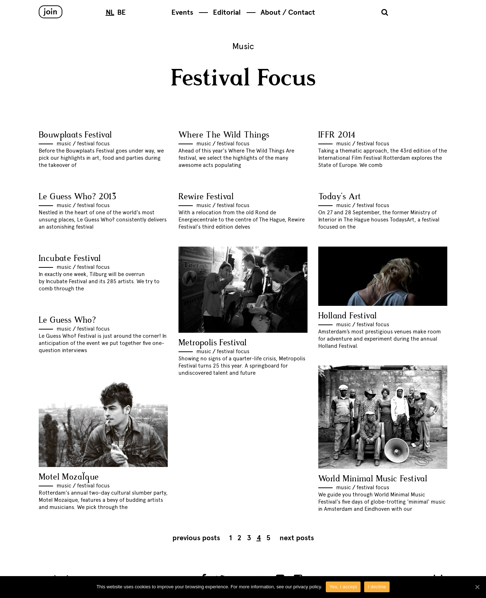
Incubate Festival (70, 258)
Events (182, 12)
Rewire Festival (206, 196)
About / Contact (288, 12)
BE (121, 12)
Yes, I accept (343, 586)
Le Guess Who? (67, 320)
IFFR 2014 (337, 135)
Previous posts (196, 537)
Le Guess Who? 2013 (77, 196)
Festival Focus (93, 143)
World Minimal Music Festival (372, 479)
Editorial (227, 12)
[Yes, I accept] (477, 586)
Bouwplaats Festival (75, 135)
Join (50, 12)
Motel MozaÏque (69, 477)
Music (64, 143)
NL (110, 12)
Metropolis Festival (212, 343)
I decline (377, 586)
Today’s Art (339, 196)
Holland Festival (347, 316)
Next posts (297, 537)
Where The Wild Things (223, 135)
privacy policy (307, 586)
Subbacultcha (422, 13)
